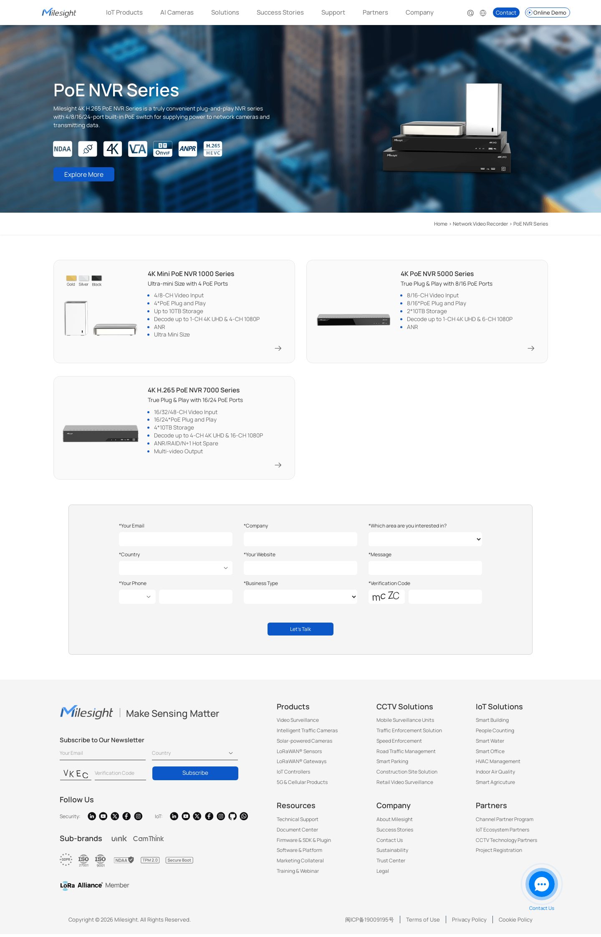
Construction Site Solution (406, 775)
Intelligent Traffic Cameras (307, 733)
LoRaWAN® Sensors (299, 754)
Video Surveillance (298, 723)
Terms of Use (423, 922)
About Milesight (394, 822)
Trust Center (390, 863)
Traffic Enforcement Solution (409, 733)
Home (440, 223)
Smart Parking (392, 764)
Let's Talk (301, 631)
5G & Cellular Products (302, 785)
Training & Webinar (298, 873)
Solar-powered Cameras (304, 743)
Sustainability (392, 853)
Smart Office (490, 754)
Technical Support (297, 822)
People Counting (495, 733)
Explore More (86, 175)
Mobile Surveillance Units (405, 723)
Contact (506, 12)
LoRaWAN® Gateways (301, 764)
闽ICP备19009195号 (369, 922)
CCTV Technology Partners (506, 843)
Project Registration (499, 853)
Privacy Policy (469, 922)
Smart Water (490, 743)
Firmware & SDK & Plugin (304, 843)
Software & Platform (299, 853)
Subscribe (195, 776)
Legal (382, 873)
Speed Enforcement (399, 743)
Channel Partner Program (504, 822)
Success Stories (280, 12)
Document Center (297, 832)
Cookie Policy (516, 922)
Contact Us (389, 843)
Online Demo (546, 12)
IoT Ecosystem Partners (502, 832)
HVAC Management (498, 764)
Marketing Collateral (300, 863)
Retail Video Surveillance (404, 785)
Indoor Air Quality (495, 775)
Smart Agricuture (495, 785)
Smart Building (492, 723)
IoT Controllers (293, 775)
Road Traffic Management (406, 754)
